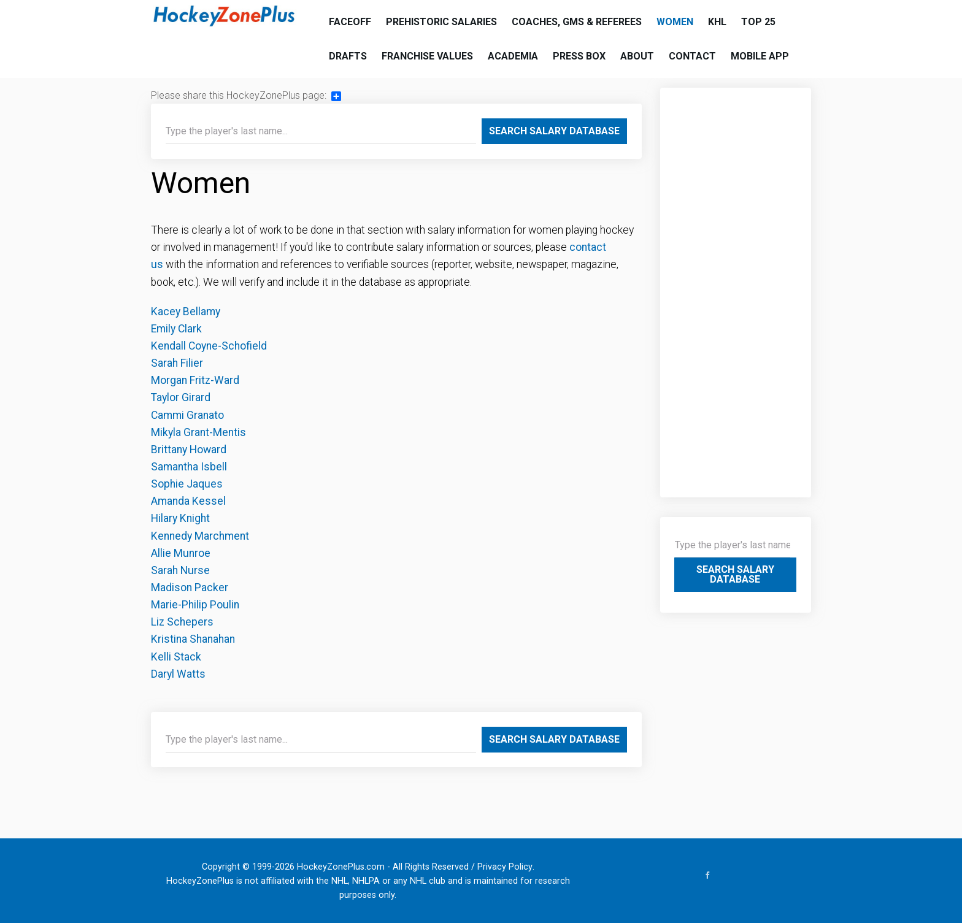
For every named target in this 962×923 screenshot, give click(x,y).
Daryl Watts (178, 674)
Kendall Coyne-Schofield (209, 346)
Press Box (579, 56)
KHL (717, 22)
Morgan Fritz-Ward (196, 380)
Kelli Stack (176, 657)
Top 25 (758, 22)
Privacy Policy (505, 867)
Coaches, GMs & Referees (577, 22)
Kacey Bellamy (185, 311)
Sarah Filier (177, 363)
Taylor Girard (180, 397)
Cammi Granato (187, 415)
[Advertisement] (736, 286)
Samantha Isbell (189, 467)
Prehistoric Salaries (441, 22)
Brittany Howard (188, 449)
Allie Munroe (180, 553)
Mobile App (760, 56)
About (637, 56)
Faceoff (350, 22)
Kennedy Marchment (200, 536)
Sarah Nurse (180, 570)
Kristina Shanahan (193, 639)
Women (674, 22)
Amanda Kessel (188, 501)
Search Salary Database (554, 131)
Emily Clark (176, 329)
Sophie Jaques (187, 484)
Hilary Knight (180, 518)
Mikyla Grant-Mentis (198, 432)
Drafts (348, 56)
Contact (692, 56)
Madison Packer (189, 587)
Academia (513, 56)
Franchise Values (427, 56)
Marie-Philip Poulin (195, 605)
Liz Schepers (182, 622)
